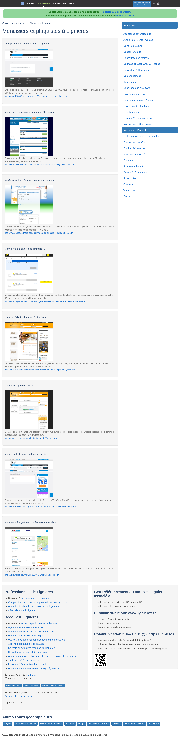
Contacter (31, 675)
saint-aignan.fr (154, 724)
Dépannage (129, 82)
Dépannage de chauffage (136, 88)
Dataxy (33, 692)
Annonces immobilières (135, 154)
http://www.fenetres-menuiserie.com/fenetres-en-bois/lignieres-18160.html (39, 233)
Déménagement (132, 76)
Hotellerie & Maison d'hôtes (138, 100)
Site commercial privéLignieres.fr (142, 4)
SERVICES (129, 25)
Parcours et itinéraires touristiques (26, 635)
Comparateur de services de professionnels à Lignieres (37, 602)
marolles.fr (116, 724)
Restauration (130, 178)
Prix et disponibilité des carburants (39, 623)
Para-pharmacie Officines (137, 142)
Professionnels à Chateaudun (25, 724)
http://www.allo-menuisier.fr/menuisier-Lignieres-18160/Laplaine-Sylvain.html (40, 370)
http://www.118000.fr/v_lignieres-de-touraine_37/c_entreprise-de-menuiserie (40, 506)
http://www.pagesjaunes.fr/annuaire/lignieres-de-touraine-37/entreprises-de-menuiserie (45, 301)
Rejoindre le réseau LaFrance (52, 685)
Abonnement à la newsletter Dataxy (34, 668)
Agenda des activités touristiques (26, 627)
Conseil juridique (132, 52)
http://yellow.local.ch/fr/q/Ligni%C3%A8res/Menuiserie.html (32, 575)
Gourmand (68, 3)
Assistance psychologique (137, 34)
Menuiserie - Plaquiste (135, 130)
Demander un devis (13, 685)
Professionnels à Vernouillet (134, 724)
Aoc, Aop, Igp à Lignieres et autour (26, 643)
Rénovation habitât (133, 166)
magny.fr (81, 724)
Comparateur (44, 3)
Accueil (30, 3)
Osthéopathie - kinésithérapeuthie (141, 136)
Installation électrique (134, 94)
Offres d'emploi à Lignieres (22, 610)
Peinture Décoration (134, 148)
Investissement (131, 112)
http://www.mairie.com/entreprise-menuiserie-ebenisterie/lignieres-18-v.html (40, 164)
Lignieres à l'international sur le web (27, 664)
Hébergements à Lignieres (35, 598)
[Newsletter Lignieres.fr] (153, 3)
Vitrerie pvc (129, 190)
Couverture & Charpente (136, 70)
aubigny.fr (7, 724)
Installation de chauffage (136, 106)
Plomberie (128, 160)
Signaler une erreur (31, 685)
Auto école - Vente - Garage (138, 39)
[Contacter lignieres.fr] (158, 3)
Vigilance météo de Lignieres (23, 660)
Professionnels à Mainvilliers (99, 724)
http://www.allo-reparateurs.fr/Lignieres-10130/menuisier (31, 438)
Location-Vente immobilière (137, 118)
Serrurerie (128, 184)
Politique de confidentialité (116, 12)
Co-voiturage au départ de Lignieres (27, 652)
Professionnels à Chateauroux (51, 724)
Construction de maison (136, 58)
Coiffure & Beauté (132, 46)
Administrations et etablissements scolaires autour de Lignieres (42, 656)
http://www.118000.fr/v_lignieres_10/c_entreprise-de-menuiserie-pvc (36, 96)
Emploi (56, 3)
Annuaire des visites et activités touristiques (31, 631)
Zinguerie (128, 196)
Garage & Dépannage (135, 172)
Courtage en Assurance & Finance (141, 64)
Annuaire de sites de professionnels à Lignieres (33, 606)
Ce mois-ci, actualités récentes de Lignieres (31, 648)
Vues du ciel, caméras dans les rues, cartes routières (36, 639)
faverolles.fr (70, 724)
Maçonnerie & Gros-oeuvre (137, 124)
